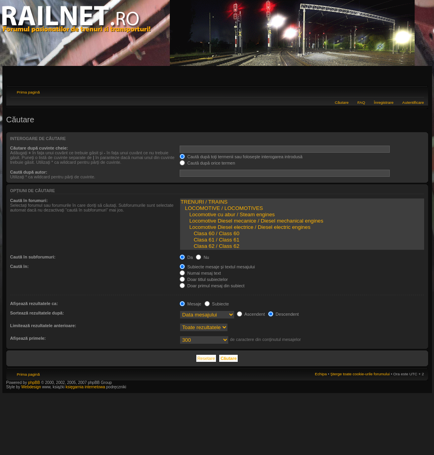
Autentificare (413, 102)
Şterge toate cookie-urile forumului (359, 374)
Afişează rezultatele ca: (34, 303)
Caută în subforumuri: (33, 257)
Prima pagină (28, 92)
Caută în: (19, 266)
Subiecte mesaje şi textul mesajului (217, 266)
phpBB (34, 382)
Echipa (321, 374)
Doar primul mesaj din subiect (212, 285)
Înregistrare (384, 102)
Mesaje (190, 303)
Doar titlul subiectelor (204, 279)
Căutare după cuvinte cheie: (39, 148)
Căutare (342, 102)
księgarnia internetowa (85, 387)
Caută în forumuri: (29, 200)
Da (186, 257)
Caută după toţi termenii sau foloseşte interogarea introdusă (241, 156)
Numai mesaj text (200, 273)
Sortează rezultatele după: (37, 313)
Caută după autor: (28, 172)
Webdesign (31, 387)
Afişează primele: (28, 338)
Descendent (283, 314)
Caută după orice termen (207, 163)
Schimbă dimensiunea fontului (418, 91)
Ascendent (251, 314)
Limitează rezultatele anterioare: (43, 325)
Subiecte (217, 303)
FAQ (361, 102)
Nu (202, 257)
